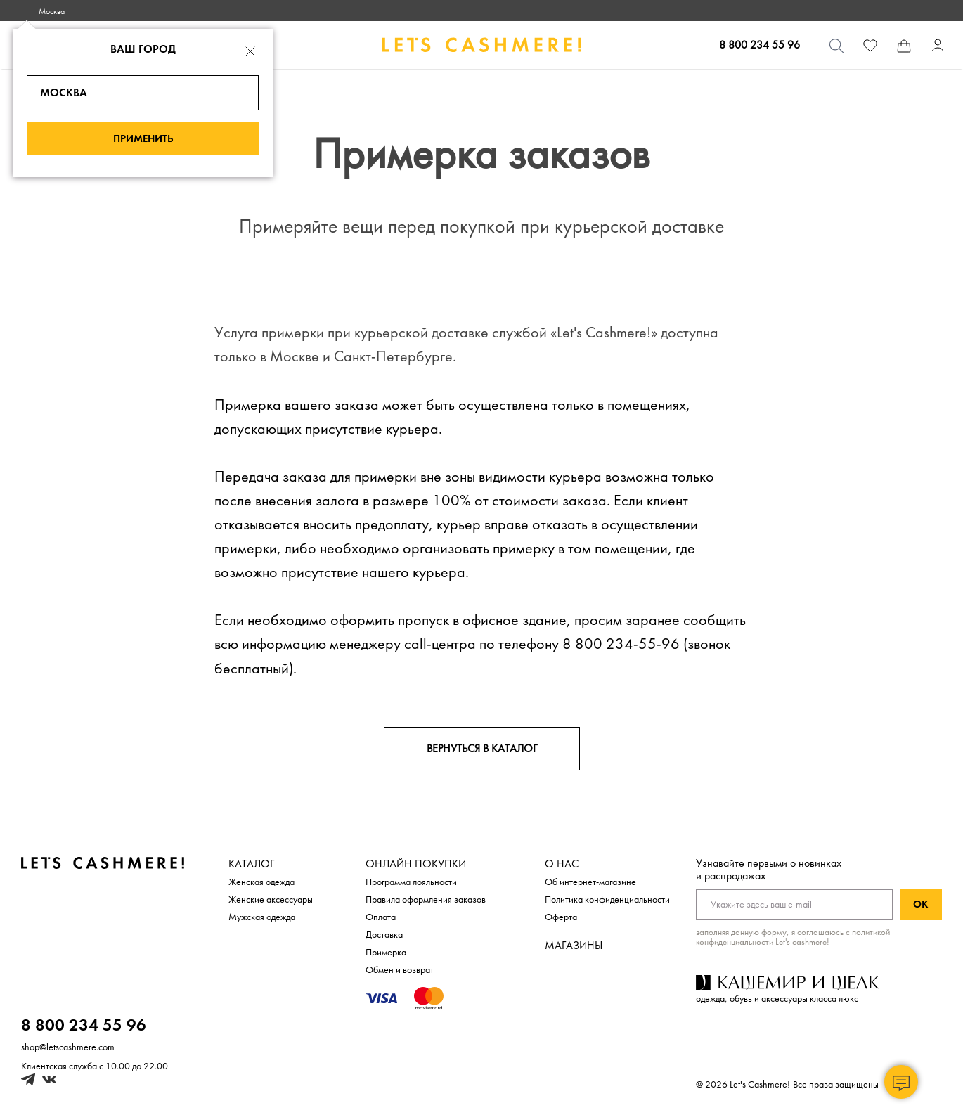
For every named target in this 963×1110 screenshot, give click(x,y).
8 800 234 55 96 (759, 45)
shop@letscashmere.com (68, 1047)
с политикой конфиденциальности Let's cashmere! (793, 937)
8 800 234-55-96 (621, 644)
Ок (921, 904)
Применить (143, 139)
